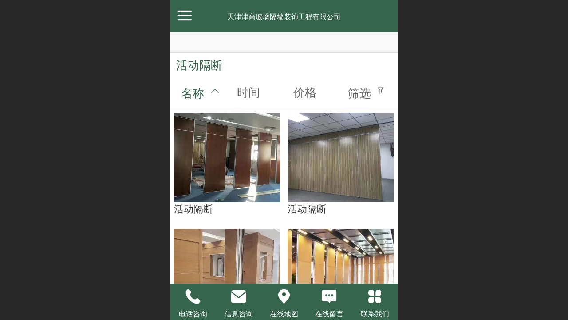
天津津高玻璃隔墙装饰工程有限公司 (284, 16)
